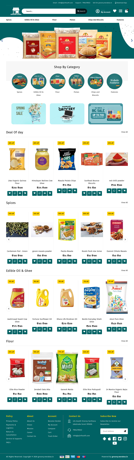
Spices (9, 20)
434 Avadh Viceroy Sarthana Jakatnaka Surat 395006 (84, 422)
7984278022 (77, 430)
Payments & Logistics (11, 426)
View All (124, 132)
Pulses (72, 20)
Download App (121, 3)
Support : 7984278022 (82, 3)
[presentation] (8, 239)
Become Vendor (54, 421)
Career (29, 432)
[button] (2, 41)
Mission (30, 429)
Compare (51, 429)
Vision (29, 425)
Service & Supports (14, 439)
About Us (31, 421)
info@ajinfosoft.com (81, 436)
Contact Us (31, 436)
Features (120, 20)
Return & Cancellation (11, 433)
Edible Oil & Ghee (32, 20)
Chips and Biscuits (96, 20)
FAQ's (8, 442)
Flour (54, 20)
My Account (52, 425)
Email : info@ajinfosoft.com (63, 3)
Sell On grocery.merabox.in (102, 3)
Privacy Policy (12, 421)
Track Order (53, 436)
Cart (49, 432)
